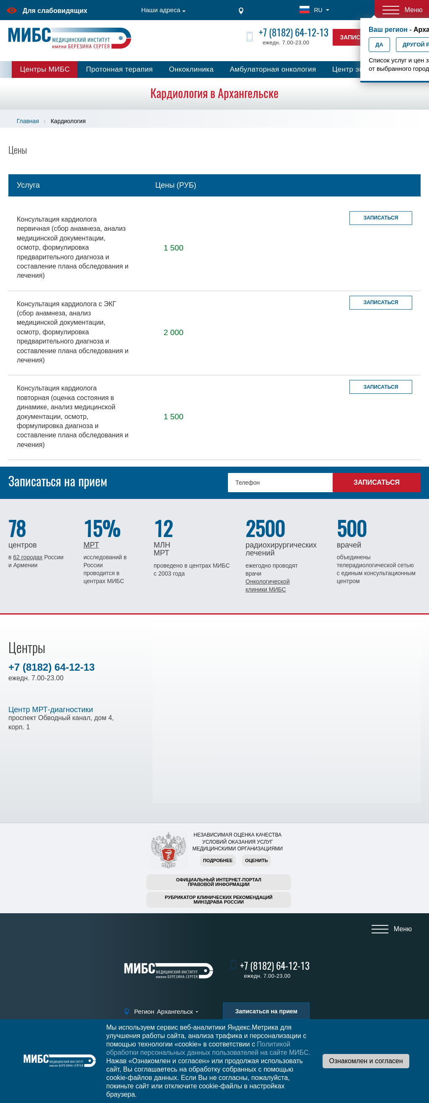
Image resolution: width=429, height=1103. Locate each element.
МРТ (91, 545)
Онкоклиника (191, 69)
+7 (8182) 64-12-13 (293, 32)
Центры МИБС (45, 69)
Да (379, 44)
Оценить (256, 860)
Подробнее (218, 860)
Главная (28, 121)
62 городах (27, 557)
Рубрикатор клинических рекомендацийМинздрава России (219, 899)
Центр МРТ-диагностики (50, 709)
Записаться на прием (266, 1011)
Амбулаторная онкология (273, 69)
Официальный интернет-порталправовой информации (218, 882)
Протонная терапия (119, 69)
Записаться (381, 218)
